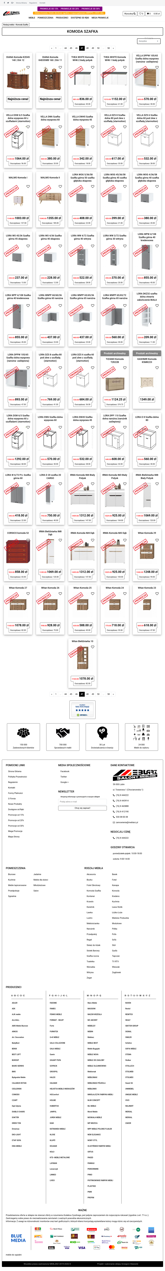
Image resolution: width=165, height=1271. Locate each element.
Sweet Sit (129, 1083)
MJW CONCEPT (94, 1100)
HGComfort (54, 1095)
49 (93, 48)
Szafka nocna (93, 956)
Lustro (89, 918)
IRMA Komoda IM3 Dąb (115, 533)
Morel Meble (93, 1112)
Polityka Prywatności (17, 777)
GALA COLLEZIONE (57, 1043)
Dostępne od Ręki (16, 809)
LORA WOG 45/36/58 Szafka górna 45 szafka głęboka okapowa (115, 177)
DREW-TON (16, 1123)
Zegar (89, 978)
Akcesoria (91, 874)
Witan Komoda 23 (147, 587)
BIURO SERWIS (18, 1066)
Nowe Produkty (15, 804)
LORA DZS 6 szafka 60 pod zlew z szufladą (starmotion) (82, 357)
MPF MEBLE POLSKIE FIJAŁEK (100, 1129)
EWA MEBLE (17, 1146)
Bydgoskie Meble (18, 1077)
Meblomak (92, 1072)
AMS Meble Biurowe (20, 1026)
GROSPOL (54, 1072)
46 (76, 48)
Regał (89, 940)
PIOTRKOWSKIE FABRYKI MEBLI (100, 1180)
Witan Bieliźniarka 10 (82, 641)
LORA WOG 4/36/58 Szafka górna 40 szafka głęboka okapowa (147, 177)
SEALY (127, 1020)
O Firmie (12, 798)
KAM (52, 1123)
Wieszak (116, 967)
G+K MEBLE (54, 1037)
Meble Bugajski (94, 1049)
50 (98, 48)
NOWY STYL (92, 1140)
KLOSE (52, 1135)
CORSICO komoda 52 (18, 533)
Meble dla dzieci (40, 880)
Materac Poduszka (120, 918)
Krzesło (90, 901)
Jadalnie (37, 874)
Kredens (115, 896)
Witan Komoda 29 (147, 533)
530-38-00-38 (120, 817)
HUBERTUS (54, 1106)
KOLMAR (53, 1146)
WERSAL (128, 1112)
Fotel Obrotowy (93, 885)
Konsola (115, 891)
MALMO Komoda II (50, 177)
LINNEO (53, 1175)
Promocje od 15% (16, 815)
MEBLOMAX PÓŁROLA (97, 1083)
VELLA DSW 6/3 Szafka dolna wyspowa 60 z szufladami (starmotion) (18, 118)
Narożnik (91, 929)
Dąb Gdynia (16, 1106)
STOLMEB (129, 1072)
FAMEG (53, 1009)
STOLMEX (129, 1077)
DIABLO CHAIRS (18, 1112)
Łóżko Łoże (117, 912)
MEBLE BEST (93, 1043)
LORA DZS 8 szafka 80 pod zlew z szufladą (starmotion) (50, 357)
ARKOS (15, 1032)
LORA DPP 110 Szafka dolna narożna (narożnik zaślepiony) (114, 418)
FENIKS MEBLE (56, 1014)
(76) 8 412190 (121, 811)
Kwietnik (90, 907)
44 (65, 48)
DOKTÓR (15, 1117)
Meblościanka (93, 923)
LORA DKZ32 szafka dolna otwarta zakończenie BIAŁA (147, 296)
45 (71, 48)
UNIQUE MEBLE (131, 1095)
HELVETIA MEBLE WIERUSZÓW (62, 1089)
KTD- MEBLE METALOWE (60, 1157)
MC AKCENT (93, 1020)
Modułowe (117, 923)
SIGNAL (128, 1032)
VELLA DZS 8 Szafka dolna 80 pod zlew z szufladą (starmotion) (115, 118)
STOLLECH (129, 1066)
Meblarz (91, 1037)
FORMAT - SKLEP (57, 1020)
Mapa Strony (14, 836)
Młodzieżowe (39, 885)
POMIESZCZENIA (45, 18)
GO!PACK (53, 1066)
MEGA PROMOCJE (100, 18)
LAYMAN (53, 1163)
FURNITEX (54, 1032)
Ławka (90, 912)
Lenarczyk (54, 1169)
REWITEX (129, 1014)
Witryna (90, 972)
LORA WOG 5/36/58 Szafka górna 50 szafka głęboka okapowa (82, 177)
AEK (13, 1009)
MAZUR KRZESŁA (95, 1014)
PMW (90, 1192)
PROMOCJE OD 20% (70, 9)
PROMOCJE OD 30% (91, 9)
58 (108, 48)
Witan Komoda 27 (18, 587)
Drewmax (15, 1129)
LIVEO (52, 1180)
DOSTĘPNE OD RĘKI (80, 18)
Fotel (114, 880)
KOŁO (52, 1152)
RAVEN (128, 1003)
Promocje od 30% (16, 826)
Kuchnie (11, 880)
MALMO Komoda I (18, 177)
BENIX (14, 1049)
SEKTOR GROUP (131, 1026)
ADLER (14, 1003)
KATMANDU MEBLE (58, 1129)
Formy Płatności (15, 793)
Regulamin (33, 3)
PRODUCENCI (62, 18)
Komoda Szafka (94, 891)
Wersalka (91, 967)
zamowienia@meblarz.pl (125, 822)
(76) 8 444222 (121, 795)
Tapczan (116, 956)
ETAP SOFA (16, 1140)
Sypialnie (12, 896)
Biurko (89, 880)
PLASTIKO (92, 1186)
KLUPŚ (52, 1140)
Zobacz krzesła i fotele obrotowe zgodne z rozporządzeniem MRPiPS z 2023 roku (69, 13)
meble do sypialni (14, 1255)
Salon (36, 891)
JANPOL (53, 1112)
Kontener (91, 896)
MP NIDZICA (93, 1123)
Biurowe (11, 874)
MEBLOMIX (92, 1089)
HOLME (53, 1100)
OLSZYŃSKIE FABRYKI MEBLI (99, 1146)
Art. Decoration (18, 1037)
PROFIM (91, 1198)
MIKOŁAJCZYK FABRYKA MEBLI (100, 1095)
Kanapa (115, 885)
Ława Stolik (117, 907)
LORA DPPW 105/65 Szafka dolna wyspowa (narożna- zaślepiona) (18, 357)
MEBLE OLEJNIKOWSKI (97, 1066)
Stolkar (128, 1060)
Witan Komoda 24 (115, 587)
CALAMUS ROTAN (19, 1083)
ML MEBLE (92, 1106)
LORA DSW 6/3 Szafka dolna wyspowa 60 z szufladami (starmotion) (18, 418)
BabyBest (15, 1043)
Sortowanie (149, 38)
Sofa (114, 940)
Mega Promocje (15, 831)
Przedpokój (92, 934)
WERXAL (128, 1117)
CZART (15, 1100)
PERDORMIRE (93, 1169)
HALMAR (53, 1083)
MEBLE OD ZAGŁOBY (96, 1060)
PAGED (90, 1157)
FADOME (53, 1003)
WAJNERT (129, 1106)
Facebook (64, 771)
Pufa (114, 934)
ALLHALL (15, 1020)
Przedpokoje (13, 891)
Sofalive (128, 1043)
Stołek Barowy (93, 950)
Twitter (63, 777)
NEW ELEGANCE (94, 1135)
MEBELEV (91, 1026)
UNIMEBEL (129, 1089)
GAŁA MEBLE (55, 1049)
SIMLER (128, 1037)
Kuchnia (115, 901)
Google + (64, 782)
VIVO (127, 1100)
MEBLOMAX (92, 1077)
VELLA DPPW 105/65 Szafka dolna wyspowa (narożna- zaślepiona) (147, 58)
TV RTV (115, 961)
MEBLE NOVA (93, 1054)
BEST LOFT (16, 1054)
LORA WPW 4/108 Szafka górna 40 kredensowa (147, 237)
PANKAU (91, 1163)
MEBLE (32, 18)
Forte (52, 1026)
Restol (127, 1009)
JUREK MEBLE (55, 1117)
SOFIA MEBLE (130, 1049)
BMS (14, 1072)
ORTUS (90, 1152)
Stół (114, 945)
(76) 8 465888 (121, 806)
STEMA (128, 1054)
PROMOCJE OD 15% (49, 9)
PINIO (90, 1175)
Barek (114, 874)
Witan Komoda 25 (82, 587)
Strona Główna (21, 3)
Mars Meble (92, 1003)
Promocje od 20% (16, 820)
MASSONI (91, 1009)
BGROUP (15, 1060)
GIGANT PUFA (55, 1060)
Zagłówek (116, 972)
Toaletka (90, 961)
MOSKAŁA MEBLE (95, 1117)
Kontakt (42, 3)
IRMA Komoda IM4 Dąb (82, 533)
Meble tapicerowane (17, 885)
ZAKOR (128, 1123)
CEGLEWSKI (17, 1089)
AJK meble (16, 1014)
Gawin (52, 1054)
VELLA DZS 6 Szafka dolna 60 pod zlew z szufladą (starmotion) (147, 118)
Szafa (114, 950)
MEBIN (90, 1032)
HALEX (52, 1077)
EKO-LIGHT (16, 1135)
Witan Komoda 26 (50, 587)
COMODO (15, 1095)
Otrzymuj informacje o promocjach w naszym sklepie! (80, 797)
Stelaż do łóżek (93, 945)
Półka (114, 929)
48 (87, 48)
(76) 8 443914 (121, 800)
